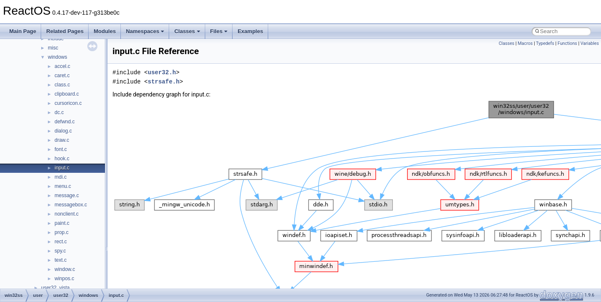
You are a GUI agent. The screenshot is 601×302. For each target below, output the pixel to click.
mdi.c (61, 177)
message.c (67, 195)
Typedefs (545, 43)
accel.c (62, 66)
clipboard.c (67, 94)
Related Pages (65, 31)
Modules (105, 31)
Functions (567, 43)
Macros (525, 43)
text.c (61, 260)
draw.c (62, 140)
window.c (65, 269)
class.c (62, 85)
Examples (250, 31)
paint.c (62, 223)
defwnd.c (65, 122)
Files (219, 31)
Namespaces (145, 31)
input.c (62, 168)
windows (57, 57)
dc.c (59, 112)
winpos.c (64, 278)
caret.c (62, 75)
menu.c (63, 186)
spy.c (60, 251)
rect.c (61, 242)
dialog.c (63, 131)
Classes (187, 31)
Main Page (22, 31)
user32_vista (55, 288)
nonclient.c (66, 214)
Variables (589, 43)
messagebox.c (71, 205)
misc (53, 48)
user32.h (162, 72)
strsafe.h (164, 82)
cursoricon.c (68, 103)
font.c (61, 149)
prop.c (61, 232)
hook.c (62, 158)
